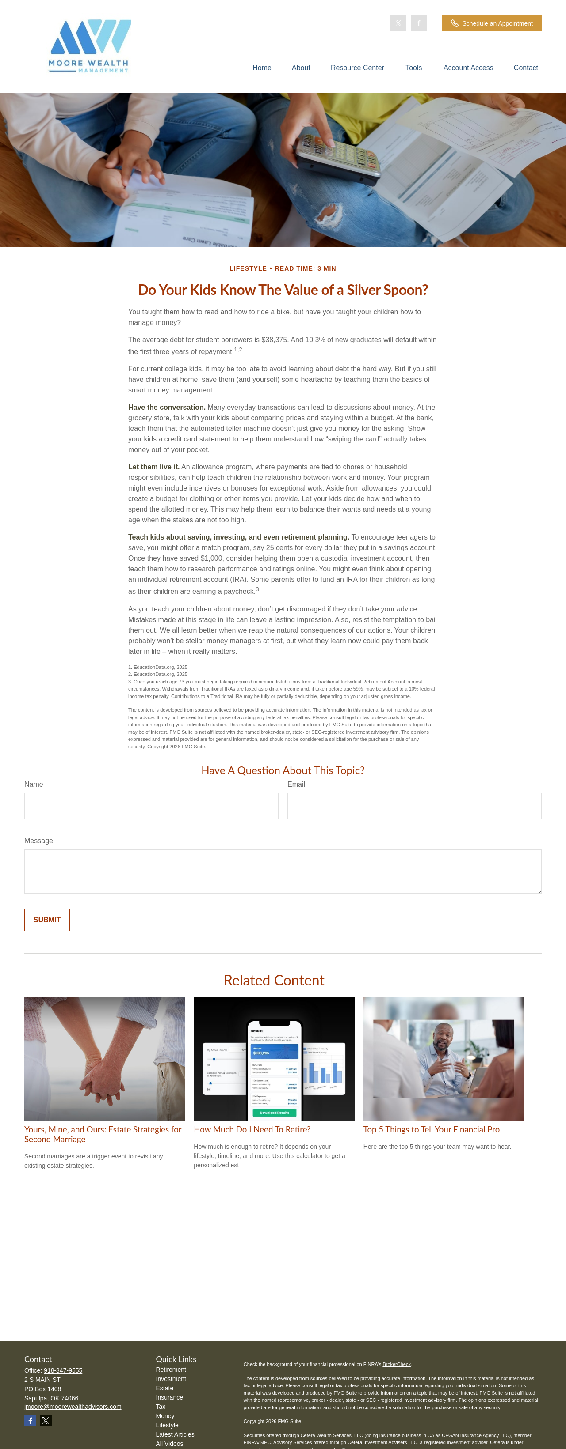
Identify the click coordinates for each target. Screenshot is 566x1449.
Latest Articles (175, 1434)
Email (296, 784)
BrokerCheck (396, 1364)
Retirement (171, 1369)
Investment (171, 1378)
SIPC (265, 1442)
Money (165, 1415)
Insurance (169, 1397)
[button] (262, 67)
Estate (165, 1388)
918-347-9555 (63, 1370)
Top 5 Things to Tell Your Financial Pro (431, 1129)
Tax (161, 1406)
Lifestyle (167, 1425)
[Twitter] (398, 23)
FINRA (251, 1442)
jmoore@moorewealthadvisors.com (73, 1406)
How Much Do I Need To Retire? (252, 1129)
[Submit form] (47, 920)
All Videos (170, 1443)
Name (33, 784)
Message (38, 841)
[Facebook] (419, 23)
